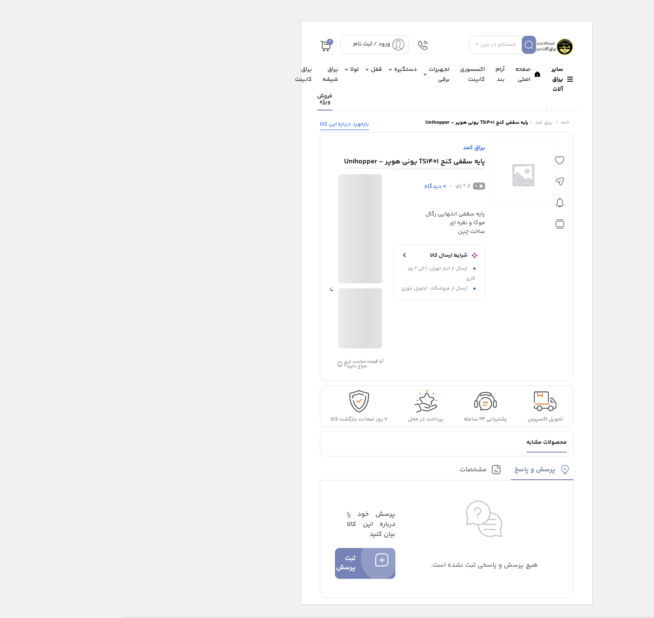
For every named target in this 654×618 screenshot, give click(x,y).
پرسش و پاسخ (415, 470)
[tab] (422, 472)
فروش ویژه (205, 99)
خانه (445, 122)
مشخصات (353, 470)
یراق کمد (424, 122)
